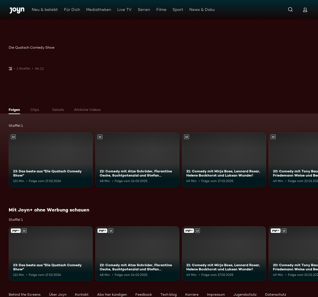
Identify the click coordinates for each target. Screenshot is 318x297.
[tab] (15, 110)
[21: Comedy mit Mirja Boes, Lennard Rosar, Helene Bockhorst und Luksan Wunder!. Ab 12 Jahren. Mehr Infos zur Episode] (224, 159)
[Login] (305, 10)
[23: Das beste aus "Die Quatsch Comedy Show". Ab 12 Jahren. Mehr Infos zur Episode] (51, 159)
